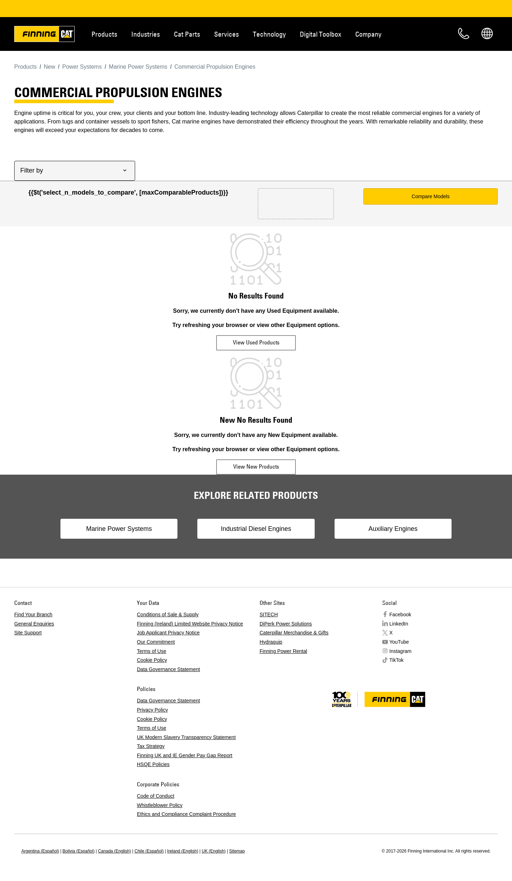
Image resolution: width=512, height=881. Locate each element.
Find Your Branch (33, 614)
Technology (269, 34)
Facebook (400, 614)
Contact (463, 33)
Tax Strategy (151, 746)
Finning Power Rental (283, 651)
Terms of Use (151, 651)
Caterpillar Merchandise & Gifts (294, 632)
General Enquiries (34, 624)
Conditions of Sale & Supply (168, 614)
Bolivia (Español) (79, 851)
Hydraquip (271, 642)
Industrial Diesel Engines (256, 528)
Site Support (28, 632)
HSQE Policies (153, 764)
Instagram (400, 651)
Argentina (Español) (40, 851)
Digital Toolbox (320, 34)
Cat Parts (187, 34)
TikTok (396, 660)
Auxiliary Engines (389, 528)
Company (368, 34)
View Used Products (256, 342)
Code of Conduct (155, 796)
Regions (487, 33)
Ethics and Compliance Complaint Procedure (186, 814)
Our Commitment (156, 642)
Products (104, 34)
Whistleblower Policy (159, 805)
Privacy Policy (152, 710)
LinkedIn (398, 624)
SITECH (269, 614)
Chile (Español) (149, 851)
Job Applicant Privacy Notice (168, 632)
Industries (145, 34)
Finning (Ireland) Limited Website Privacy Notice (190, 624)
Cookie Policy (152, 660)
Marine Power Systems (122, 528)
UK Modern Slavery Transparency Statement (186, 737)
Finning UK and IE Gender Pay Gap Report (184, 755)
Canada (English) (114, 851)
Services (226, 34)
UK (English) (213, 851)
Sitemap (237, 851)
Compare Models (431, 196)
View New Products (256, 466)
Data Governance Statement (168, 669)
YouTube (399, 642)
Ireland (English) (182, 851)
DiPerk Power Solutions (286, 624)
